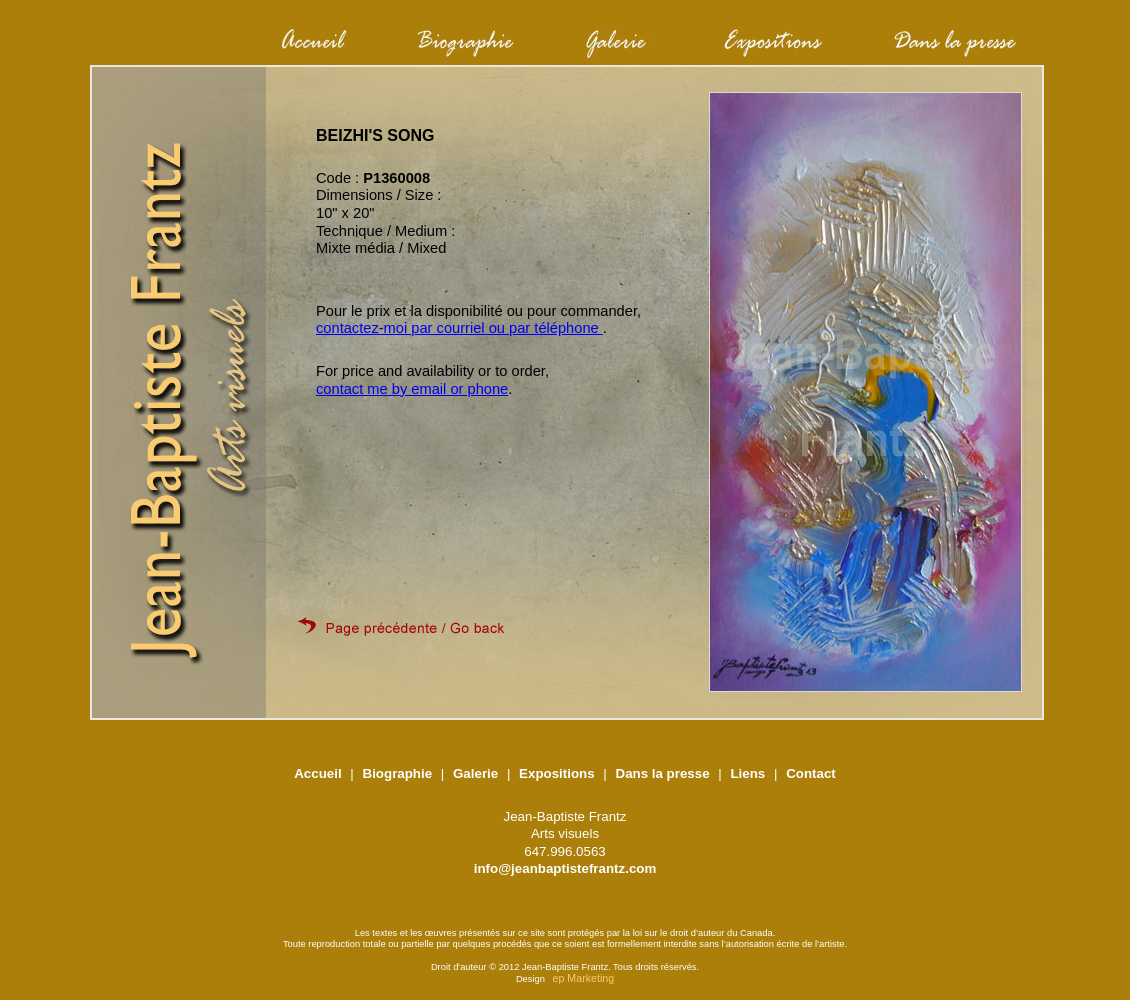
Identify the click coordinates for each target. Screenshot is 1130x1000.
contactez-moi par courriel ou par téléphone (459, 328)
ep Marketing (584, 978)
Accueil (317, 773)
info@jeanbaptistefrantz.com (565, 868)
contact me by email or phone (412, 389)
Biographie (398, 773)
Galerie (475, 773)
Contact (811, 773)
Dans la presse (663, 773)
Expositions (557, 773)
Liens (747, 773)
